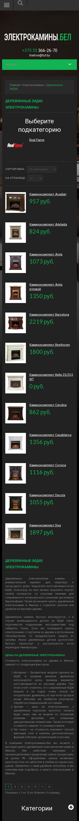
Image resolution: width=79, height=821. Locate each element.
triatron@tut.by (39, 55)
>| (49, 786)
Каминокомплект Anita (45, 254)
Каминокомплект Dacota (47, 495)
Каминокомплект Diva (45, 525)
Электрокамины (33, 85)
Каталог (12, 64)
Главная (15, 85)
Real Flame (36, 140)
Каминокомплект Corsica (47, 465)
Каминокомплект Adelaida (48, 224)
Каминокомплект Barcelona (49, 315)
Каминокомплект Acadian (47, 194)
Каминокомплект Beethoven (49, 345)
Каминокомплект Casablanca (50, 435)
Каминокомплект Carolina (48, 405)
